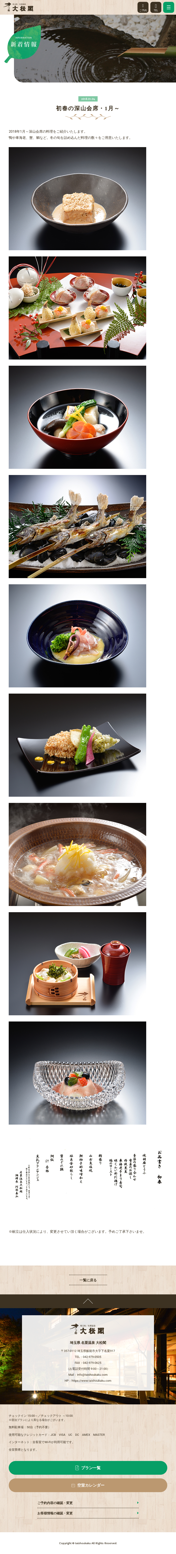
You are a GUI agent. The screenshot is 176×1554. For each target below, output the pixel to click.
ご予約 (143, 7)
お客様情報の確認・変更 (55, 1513)
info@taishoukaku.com (92, 1374)
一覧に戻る (88, 1280)
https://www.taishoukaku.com (91, 1380)
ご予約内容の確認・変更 (55, 1503)
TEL (155, 7)
